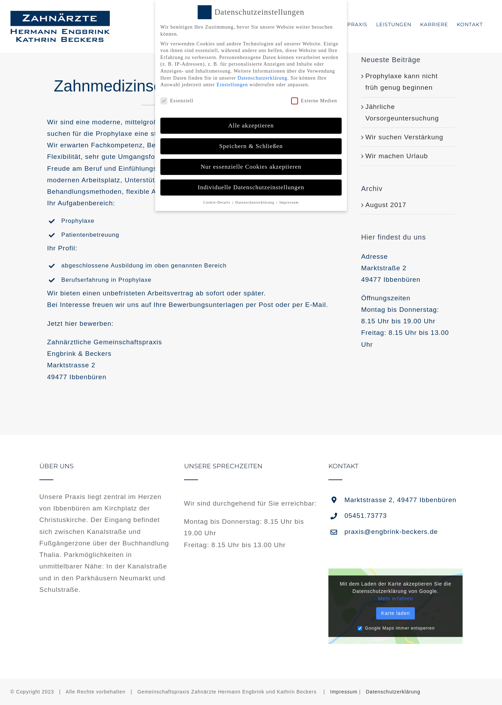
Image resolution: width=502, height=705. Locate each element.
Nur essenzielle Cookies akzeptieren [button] (250, 165)
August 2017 (385, 204)
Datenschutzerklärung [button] (255, 201)
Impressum (343, 692)
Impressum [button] (289, 201)
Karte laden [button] (395, 613)
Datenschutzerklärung (393, 692)
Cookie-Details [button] (217, 201)
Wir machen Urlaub (396, 156)
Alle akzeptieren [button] (251, 124)
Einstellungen (232, 84)
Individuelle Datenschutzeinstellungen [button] (251, 186)
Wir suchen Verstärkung (404, 137)
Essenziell (176, 100)
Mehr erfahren (395, 598)
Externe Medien (314, 100)
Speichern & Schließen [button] (251, 145)
